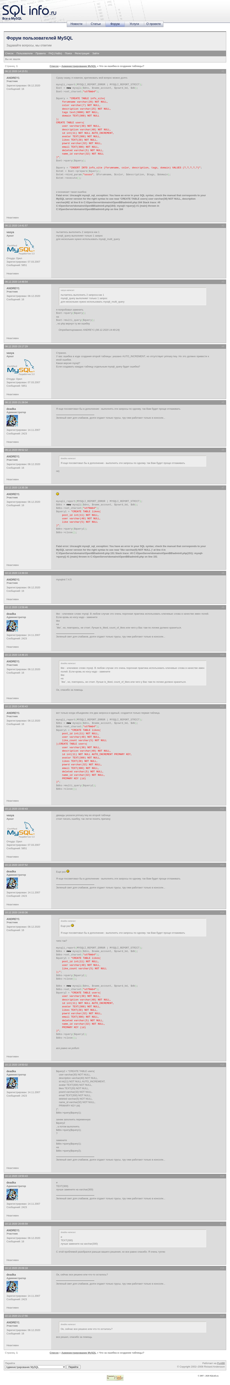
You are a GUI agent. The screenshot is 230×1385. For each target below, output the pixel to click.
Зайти (95, 53)
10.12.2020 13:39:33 (16, 573)
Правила (41, 53)
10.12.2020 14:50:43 (16, 706)
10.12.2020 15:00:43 (16, 808)
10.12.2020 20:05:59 (16, 1223)
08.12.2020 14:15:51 (16, 71)
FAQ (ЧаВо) (55, 53)
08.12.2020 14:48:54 (16, 281)
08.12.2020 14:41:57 (16, 225)
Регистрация (82, 53)
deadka (11, 408)
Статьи (96, 23)
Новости (76, 23)
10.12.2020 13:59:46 (16, 607)
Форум (115, 23)
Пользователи (24, 53)
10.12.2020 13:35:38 (16, 487)
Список (9, 53)
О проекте (153, 23)
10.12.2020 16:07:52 (16, 864)
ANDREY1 (12, 77)
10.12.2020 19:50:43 (16, 1176)
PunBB (221, 1363)
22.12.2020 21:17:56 (16, 1315)
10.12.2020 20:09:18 (16, 1268)
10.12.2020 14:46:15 (16, 654)
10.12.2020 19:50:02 (16, 1064)
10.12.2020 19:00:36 (16, 912)
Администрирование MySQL (78, 66)
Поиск (68, 53)
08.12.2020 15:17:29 (16, 346)
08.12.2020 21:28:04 (16, 402)
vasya (10, 232)
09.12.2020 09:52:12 (16, 449)
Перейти (43, 1365)
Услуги (134, 23)
